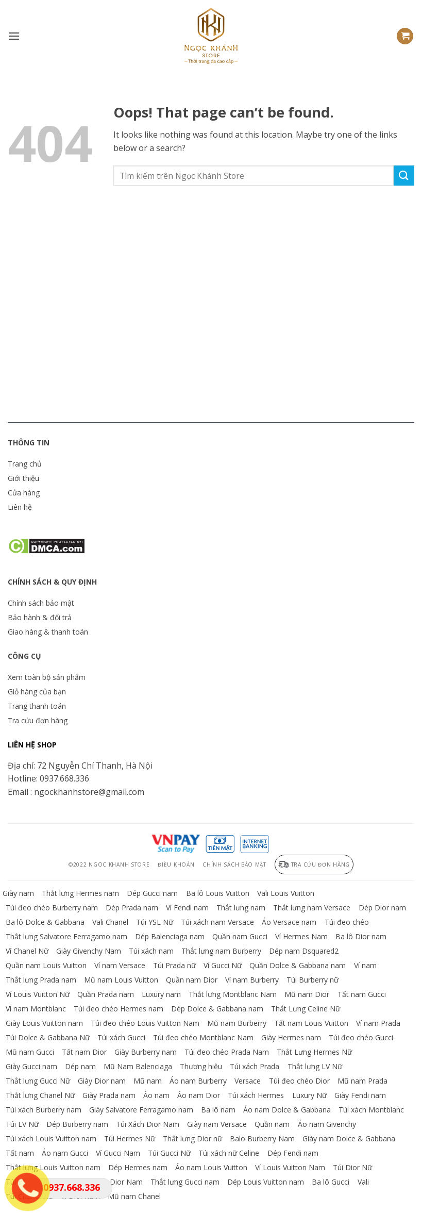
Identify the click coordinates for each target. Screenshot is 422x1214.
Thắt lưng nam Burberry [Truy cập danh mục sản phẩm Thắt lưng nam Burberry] (221, 951)
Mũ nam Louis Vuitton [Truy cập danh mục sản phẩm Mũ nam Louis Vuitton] (121, 980)
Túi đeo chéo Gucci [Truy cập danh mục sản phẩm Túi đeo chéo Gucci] (361, 1037)
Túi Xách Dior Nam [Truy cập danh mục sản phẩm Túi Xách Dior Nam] (147, 1124)
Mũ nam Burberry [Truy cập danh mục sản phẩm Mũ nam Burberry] (236, 1023)
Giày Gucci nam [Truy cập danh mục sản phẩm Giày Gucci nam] (31, 1066)
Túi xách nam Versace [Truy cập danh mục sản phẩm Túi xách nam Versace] (217, 922)
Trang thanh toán (37, 706)
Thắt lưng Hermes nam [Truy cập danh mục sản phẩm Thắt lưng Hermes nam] (80, 893)
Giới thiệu (23, 478)
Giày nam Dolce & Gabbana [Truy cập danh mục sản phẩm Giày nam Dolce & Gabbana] (348, 1138)
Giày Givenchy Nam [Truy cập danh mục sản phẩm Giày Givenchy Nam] (88, 951)
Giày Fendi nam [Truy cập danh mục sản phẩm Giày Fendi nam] (360, 1095)
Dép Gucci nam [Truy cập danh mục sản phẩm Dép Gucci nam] (152, 893)
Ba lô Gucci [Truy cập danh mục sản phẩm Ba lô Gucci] (330, 1182)
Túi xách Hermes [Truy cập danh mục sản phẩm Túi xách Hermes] (256, 1095)
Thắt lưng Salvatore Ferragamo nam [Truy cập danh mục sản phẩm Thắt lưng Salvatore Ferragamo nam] (66, 936)
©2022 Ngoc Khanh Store (109, 864)
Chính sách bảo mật (41, 603)
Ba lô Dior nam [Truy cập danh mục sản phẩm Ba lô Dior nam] (360, 936)
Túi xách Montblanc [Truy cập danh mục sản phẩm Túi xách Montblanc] (371, 1110)
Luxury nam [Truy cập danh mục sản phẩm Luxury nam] (161, 994)
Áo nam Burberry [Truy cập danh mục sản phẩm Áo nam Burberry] (198, 1081)
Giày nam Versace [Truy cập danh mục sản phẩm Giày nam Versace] (217, 1124)
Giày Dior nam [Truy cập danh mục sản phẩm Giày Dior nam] (102, 1081)
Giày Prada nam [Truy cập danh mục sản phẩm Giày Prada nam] (109, 1095)
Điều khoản (176, 864)
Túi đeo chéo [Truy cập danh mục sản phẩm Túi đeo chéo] (347, 922)
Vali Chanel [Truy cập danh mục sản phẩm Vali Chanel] (110, 922)
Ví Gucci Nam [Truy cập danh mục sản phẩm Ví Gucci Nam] (118, 1153)
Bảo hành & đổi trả (40, 617)
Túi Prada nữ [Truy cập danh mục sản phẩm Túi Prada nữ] (174, 965)
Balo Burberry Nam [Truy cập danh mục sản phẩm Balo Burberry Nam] (262, 1138)
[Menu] (14, 35)
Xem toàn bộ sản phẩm (47, 677)
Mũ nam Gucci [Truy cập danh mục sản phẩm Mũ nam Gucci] (30, 1052)
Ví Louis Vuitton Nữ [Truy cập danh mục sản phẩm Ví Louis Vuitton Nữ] (38, 994)
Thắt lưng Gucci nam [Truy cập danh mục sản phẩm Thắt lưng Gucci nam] (185, 1182)
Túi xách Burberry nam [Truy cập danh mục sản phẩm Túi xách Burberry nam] (43, 1110)
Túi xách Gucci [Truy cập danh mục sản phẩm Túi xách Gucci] (121, 1037)
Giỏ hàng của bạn (37, 691)
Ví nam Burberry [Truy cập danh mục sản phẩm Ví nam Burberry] (252, 980)
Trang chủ (25, 464)
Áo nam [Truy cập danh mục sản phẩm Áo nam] (156, 1095)
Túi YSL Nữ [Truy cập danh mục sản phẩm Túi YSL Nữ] (154, 922)
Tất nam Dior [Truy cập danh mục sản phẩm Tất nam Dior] (84, 1052)
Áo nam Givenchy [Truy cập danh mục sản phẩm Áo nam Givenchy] (327, 1124)
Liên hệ (20, 507)
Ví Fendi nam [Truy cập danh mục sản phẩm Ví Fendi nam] (187, 907)
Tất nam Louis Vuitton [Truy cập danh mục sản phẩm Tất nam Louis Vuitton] (311, 1023)
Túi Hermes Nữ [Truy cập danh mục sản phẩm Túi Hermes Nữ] (129, 1138)
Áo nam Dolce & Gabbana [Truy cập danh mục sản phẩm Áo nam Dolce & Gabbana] (287, 1110)
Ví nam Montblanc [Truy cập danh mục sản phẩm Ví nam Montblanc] (36, 1008)
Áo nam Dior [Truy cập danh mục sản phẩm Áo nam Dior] (198, 1095)
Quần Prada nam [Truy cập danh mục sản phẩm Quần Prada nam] (105, 994)
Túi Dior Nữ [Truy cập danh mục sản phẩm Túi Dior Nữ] (352, 1167)
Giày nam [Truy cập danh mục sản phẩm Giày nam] (18, 893)
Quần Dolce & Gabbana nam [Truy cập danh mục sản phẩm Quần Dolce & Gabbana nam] (297, 965)
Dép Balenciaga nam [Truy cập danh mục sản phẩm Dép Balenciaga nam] (170, 936)
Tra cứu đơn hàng (37, 720)
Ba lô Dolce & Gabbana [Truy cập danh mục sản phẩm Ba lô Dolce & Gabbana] (45, 922)
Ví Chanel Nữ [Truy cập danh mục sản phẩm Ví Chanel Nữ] (27, 951)
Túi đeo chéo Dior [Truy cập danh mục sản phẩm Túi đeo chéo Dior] (299, 1081)
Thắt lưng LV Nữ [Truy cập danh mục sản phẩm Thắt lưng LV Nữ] (315, 1066)
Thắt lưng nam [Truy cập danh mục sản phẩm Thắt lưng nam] (240, 907)
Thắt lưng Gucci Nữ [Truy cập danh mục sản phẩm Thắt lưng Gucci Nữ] (38, 1081)
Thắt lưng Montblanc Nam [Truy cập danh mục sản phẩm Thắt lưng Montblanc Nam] (233, 994)
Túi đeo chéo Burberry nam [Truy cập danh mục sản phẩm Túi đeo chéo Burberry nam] (52, 907)
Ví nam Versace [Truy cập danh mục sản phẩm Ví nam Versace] (119, 965)
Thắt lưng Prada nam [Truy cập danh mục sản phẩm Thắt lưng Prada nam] (41, 980)
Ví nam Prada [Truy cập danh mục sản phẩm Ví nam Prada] (378, 1023)
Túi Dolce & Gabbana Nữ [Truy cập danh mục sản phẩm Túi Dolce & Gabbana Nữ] (48, 1037)
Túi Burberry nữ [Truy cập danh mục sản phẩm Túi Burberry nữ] (312, 980)
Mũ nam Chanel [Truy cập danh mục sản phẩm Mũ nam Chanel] (134, 1196)
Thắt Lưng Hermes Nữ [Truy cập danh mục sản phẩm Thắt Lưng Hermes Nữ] (314, 1052)
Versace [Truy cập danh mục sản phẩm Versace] (247, 1081)
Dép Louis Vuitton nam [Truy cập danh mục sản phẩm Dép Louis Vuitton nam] (265, 1182)
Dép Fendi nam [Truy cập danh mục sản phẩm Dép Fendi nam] (292, 1153)
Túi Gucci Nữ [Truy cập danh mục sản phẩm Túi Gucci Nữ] (169, 1153)
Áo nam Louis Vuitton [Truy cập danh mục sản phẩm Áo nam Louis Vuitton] (211, 1167)
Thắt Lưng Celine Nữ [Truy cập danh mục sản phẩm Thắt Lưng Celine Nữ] (305, 1008)
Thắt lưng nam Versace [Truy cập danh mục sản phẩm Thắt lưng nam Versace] (311, 907)
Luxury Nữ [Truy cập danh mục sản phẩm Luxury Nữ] (309, 1095)
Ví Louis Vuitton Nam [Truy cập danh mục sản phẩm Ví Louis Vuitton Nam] (290, 1167)
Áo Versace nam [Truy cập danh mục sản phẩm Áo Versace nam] (289, 922)
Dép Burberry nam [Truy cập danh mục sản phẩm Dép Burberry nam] (77, 1124)
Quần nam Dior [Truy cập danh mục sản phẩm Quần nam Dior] (191, 980)
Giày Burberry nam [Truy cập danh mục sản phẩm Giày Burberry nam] (145, 1052)
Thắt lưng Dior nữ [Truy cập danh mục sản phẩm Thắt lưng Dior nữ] (192, 1138)
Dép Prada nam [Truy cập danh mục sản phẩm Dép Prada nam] (132, 907)
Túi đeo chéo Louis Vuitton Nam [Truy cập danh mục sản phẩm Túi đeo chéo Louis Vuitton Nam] (145, 1023)
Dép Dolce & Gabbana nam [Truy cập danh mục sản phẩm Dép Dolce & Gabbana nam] (217, 1008)
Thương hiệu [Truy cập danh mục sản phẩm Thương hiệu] (201, 1066)
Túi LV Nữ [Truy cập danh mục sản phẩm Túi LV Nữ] (22, 1124)
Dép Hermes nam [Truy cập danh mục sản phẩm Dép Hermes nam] (137, 1167)
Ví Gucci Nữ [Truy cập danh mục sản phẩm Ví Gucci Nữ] (223, 965)
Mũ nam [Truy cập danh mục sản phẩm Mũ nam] (147, 1081)
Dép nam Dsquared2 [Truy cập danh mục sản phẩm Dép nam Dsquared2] (304, 951)
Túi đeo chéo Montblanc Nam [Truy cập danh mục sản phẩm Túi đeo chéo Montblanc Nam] (203, 1037)
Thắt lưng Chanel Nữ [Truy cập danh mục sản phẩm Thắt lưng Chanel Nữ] (40, 1095)
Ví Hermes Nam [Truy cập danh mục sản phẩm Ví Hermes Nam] (301, 936)
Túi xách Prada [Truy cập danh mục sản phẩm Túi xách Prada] (254, 1066)
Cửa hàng (24, 492)
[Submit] (404, 175)
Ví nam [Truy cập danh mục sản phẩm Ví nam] (365, 965)
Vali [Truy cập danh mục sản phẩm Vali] (363, 1182)
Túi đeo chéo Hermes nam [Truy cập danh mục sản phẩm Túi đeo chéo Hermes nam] (118, 1008)
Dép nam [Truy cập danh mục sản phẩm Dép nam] (80, 1066)
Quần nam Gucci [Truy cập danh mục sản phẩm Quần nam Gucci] (239, 936)
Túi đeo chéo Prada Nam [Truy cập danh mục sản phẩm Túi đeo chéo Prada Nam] (226, 1052)
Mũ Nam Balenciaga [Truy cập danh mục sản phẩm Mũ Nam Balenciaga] (138, 1066)
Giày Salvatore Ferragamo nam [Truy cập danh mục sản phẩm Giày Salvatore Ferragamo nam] (141, 1110)
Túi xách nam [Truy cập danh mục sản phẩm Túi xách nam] (151, 951)
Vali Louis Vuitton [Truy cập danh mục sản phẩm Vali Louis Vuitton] (285, 893)
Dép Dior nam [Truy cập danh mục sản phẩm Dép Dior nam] (382, 907)
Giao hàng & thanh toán (48, 632)
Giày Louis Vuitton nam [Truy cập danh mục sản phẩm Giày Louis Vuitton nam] (44, 1023)
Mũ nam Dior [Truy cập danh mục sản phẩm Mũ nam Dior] (306, 994)
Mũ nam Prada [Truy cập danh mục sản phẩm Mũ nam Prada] (362, 1081)
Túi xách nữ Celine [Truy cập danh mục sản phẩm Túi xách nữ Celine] (228, 1153)
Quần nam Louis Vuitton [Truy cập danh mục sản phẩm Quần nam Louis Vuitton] (46, 965)
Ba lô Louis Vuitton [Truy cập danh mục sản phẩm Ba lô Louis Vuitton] (217, 893)
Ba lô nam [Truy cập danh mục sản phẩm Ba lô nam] (218, 1110)
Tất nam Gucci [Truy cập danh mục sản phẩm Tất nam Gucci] (361, 994)
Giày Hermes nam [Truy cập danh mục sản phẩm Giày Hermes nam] (291, 1037)
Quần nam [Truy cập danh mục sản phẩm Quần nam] (272, 1124)
